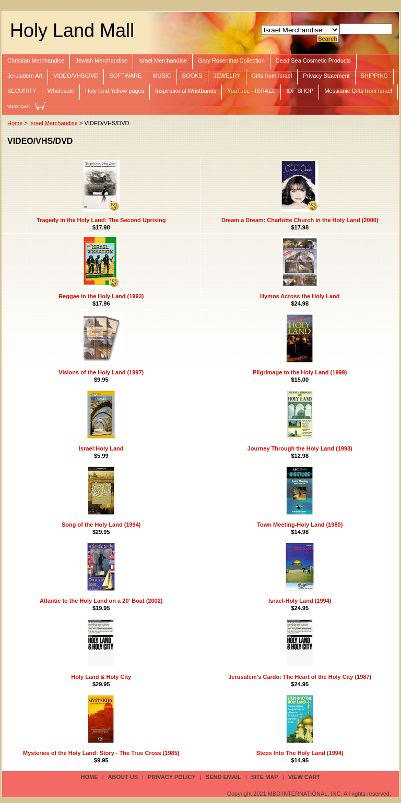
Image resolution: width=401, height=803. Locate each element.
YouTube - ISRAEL (251, 91)
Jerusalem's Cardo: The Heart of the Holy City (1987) (299, 677)
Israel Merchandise (162, 60)
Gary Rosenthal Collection (231, 60)
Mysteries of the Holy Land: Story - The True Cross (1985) (101, 753)
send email (223, 777)
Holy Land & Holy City (101, 677)
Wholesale (61, 91)
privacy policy (172, 777)
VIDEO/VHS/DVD (75, 75)
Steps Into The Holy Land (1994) (300, 753)
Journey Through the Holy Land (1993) (299, 448)
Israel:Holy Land (101, 448)
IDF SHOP (299, 91)
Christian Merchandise (35, 60)
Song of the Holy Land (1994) (101, 524)
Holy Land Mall (72, 30)
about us (123, 777)
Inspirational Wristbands (185, 91)
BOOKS (192, 75)
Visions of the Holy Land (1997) (101, 372)
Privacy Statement (326, 75)
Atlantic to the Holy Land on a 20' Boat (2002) (101, 601)
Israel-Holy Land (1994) (299, 601)
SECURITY (22, 91)
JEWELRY (227, 75)
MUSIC (161, 75)
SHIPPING (374, 75)
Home (14, 123)
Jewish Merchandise (101, 60)
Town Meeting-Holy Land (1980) (300, 524)
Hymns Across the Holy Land (299, 296)
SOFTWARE (125, 75)
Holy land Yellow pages (114, 91)
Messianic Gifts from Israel (358, 91)
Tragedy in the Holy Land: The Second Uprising (101, 220)
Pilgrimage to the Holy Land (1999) (300, 372)
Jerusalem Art (24, 75)
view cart (18, 106)
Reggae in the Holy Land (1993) (101, 296)
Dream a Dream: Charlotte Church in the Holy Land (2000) (300, 220)
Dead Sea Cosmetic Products (313, 60)
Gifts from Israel (272, 75)
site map (264, 777)
